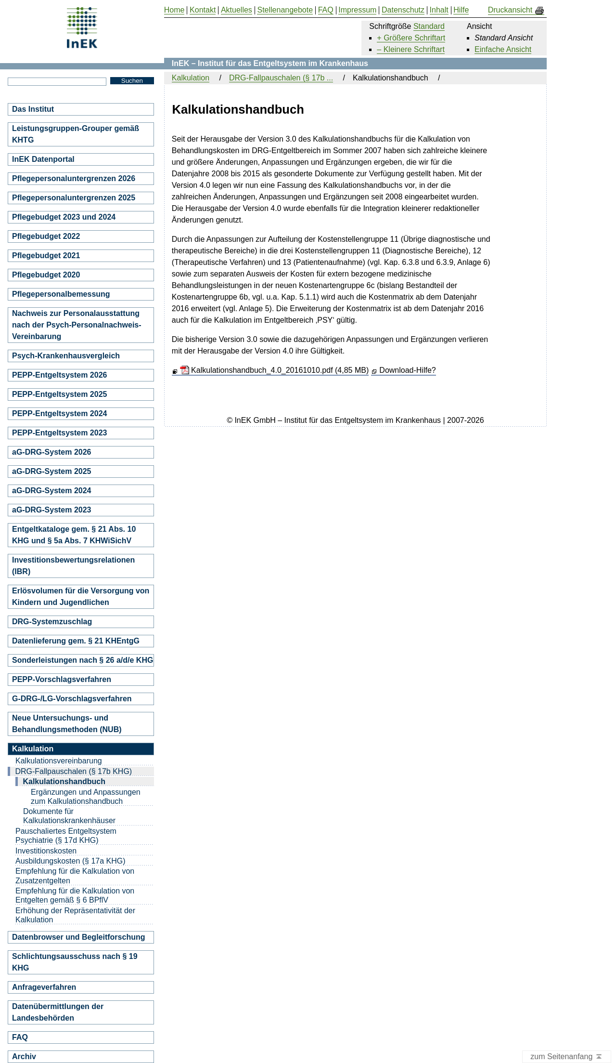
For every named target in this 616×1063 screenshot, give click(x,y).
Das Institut (33, 109)
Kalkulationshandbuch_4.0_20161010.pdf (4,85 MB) (274, 370)
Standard (429, 26)
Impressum (357, 10)
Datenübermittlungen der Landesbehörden (57, 1012)
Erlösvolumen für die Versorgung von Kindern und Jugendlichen (80, 596)
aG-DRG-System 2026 (51, 452)
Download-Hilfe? (407, 370)
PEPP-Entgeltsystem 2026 (59, 375)
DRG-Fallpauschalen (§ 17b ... (281, 78)
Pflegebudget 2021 (46, 255)
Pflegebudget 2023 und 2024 (64, 217)
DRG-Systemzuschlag (52, 621)
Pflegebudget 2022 (46, 236)
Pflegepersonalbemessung (61, 294)
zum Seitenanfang (566, 1057)
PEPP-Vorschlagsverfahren (61, 679)
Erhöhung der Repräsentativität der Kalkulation (75, 915)
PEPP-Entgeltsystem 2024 (59, 413)
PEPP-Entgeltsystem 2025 (59, 394)
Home (174, 10)
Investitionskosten (46, 851)
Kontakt (203, 10)
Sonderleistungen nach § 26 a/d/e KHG (82, 660)
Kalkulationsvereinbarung (58, 761)
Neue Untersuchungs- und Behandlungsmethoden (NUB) (67, 724)
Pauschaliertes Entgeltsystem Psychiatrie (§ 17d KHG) (65, 835)
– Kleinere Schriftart (411, 49)
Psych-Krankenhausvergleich (66, 356)
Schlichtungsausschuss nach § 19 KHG (75, 962)
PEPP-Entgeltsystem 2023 (59, 433)
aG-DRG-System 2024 (51, 490)
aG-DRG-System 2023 (51, 510)
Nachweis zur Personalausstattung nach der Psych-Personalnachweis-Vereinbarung (76, 325)
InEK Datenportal (43, 159)
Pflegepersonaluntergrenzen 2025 (73, 198)
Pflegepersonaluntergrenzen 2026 (73, 178)
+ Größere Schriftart (411, 38)
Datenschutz (403, 10)
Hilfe (461, 10)
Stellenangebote (285, 10)
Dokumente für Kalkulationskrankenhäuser (69, 816)
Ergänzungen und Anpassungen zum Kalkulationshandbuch (86, 796)
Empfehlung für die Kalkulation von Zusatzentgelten (74, 875)
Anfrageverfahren (44, 987)
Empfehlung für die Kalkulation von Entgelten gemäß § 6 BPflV (74, 895)
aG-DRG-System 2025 (51, 471)
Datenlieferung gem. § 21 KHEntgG (76, 641)
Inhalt (439, 10)
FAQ (20, 1037)
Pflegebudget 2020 (46, 275)
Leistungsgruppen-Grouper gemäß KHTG (75, 134)
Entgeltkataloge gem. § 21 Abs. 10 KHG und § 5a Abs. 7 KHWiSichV (74, 535)
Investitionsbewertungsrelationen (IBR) (73, 566)
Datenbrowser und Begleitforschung (78, 937)
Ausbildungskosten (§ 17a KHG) (70, 861)
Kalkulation (190, 78)
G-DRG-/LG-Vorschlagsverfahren (72, 699)
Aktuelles (236, 10)
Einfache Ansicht (503, 49)
